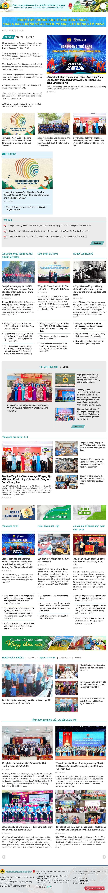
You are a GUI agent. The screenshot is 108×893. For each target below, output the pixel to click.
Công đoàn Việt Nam (48, 254)
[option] (54, 22)
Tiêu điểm (9, 154)
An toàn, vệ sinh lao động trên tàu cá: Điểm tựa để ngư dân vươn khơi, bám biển (26, 701)
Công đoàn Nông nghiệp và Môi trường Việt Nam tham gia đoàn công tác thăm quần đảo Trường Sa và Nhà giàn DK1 (22, 77)
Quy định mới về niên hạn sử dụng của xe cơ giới (53, 560)
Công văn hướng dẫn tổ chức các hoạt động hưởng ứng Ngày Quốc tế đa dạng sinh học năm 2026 (50, 225)
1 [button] (100, 38)
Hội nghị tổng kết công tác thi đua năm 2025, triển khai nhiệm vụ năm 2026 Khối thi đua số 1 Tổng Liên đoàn (54, 327)
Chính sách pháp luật (48, 526)
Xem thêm (97, 243)
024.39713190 (13, 886)
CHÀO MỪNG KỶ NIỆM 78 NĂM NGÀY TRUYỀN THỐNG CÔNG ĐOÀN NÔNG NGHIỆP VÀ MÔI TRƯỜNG (28, 408)
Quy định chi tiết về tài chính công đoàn (54, 596)
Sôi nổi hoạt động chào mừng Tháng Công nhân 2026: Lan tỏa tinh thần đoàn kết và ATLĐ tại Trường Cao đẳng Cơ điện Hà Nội (22, 45)
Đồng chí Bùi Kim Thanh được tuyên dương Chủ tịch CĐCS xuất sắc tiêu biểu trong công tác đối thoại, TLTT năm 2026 (22, 96)
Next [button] (104, 857)
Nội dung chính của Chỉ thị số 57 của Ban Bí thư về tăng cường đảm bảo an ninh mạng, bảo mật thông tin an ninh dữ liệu (55, 607)
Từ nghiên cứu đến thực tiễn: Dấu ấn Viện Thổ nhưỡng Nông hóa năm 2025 (21, 86)
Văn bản (8, 220)
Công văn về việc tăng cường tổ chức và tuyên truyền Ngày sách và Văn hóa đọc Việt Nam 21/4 (49, 231)
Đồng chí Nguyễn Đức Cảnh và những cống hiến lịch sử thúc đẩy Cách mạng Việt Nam (89, 326)
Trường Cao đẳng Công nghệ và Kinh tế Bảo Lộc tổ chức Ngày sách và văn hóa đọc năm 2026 (19, 626)
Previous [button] (3, 857)
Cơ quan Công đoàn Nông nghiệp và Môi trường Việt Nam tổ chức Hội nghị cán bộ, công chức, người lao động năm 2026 (19, 337)
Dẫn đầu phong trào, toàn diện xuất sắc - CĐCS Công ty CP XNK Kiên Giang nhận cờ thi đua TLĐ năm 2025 (80, 828)
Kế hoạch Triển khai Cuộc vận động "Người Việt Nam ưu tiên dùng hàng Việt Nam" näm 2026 (48, 236)
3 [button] (103, 38)
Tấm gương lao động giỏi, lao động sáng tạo (54, 720)
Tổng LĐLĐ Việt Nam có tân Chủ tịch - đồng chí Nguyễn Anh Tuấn (26, 208)
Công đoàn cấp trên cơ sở (15, 437)
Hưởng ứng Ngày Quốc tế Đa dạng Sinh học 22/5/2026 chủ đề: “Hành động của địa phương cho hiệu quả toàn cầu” (22, 56)
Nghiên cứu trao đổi (83, 254)
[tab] (8, 37)
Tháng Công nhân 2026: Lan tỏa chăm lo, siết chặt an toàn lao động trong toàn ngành (19, 326)
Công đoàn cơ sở (10, 526)
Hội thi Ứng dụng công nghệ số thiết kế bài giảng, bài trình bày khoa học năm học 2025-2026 (90, 598)
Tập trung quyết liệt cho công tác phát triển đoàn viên (54, 337)
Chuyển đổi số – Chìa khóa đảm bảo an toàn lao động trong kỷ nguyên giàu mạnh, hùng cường (90, 621)
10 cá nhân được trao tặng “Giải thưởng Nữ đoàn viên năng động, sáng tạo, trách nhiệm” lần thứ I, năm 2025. (53, 347)
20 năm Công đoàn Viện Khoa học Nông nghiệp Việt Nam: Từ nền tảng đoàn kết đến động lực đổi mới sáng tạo (26, 479)
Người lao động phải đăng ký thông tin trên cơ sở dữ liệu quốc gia (90, 334)
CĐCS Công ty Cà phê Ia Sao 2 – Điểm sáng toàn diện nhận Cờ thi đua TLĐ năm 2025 (22, 105)
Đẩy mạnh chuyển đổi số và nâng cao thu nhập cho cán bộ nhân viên (88, 561)
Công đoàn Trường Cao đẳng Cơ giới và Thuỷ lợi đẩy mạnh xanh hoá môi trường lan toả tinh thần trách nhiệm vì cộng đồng (22, 66)
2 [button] (101, 38)
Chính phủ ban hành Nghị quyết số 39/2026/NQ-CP (54, 617)
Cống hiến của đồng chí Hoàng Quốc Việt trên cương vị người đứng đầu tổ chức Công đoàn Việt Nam (89, 290)
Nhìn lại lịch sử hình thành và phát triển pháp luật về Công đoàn (89, 342)
